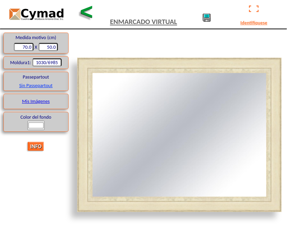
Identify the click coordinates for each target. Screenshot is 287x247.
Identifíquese (253, 22)
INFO (35, 146)
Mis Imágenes (36, 101)
